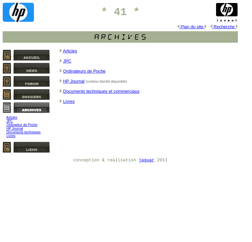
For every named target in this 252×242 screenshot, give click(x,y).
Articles (11, 117)
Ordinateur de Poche (21, 125)
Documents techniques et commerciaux (101, 91)
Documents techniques (23, 132)
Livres (10, 136)
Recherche (224, 26)
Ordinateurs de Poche (84, 71)
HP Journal (14, 128)
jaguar (147, 160)
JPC (9, 121)
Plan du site (192, 26)
